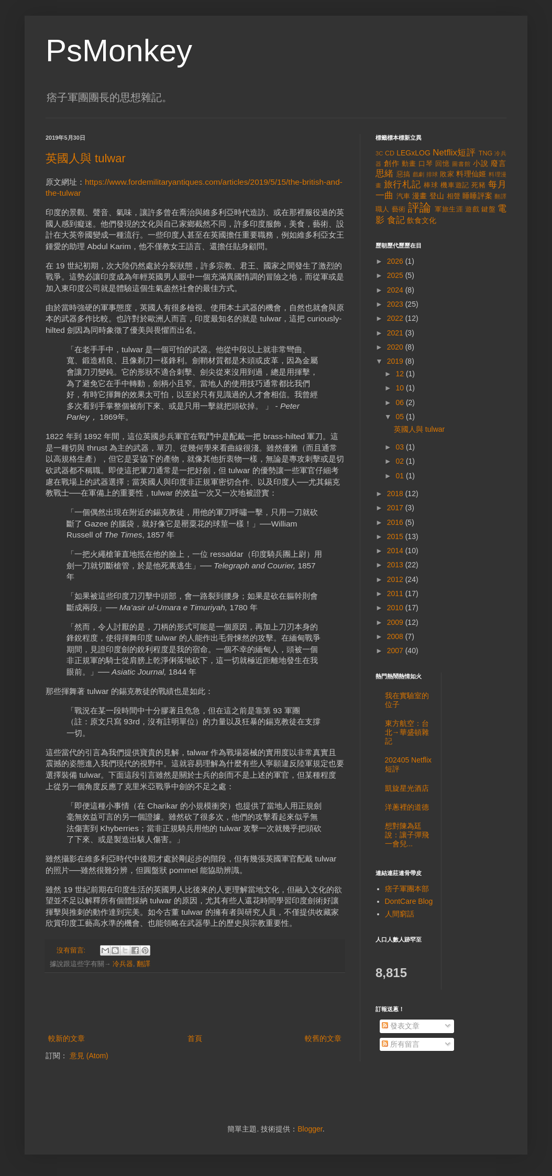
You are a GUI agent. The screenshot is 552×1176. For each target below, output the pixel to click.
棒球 (431, 185)
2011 (396, 593)
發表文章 (400, 1026)
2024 (396, 290)
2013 (396, 565)
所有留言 (400, 1044)
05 (400, 416)
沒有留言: (72, 950)
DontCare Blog (409, 901)
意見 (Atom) (89, 1055)
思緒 (385, 173)
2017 (396, 507)
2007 (396, 650)
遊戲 (472, 209)
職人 (383, 209)
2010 (396, 607)
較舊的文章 (323, 1038)
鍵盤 (488, 209)
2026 (396, 261)
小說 (481, 163)
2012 (396, 579)
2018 (396, 493)
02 (400, 461)
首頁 (194, 1038)
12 (400, 373)
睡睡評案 (477, 196)
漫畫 (419, 196)
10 (400, 388)
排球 (432, 174)
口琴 (425, 163)
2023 (396, 304)
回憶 (442, 163)
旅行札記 (402, 184)
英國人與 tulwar (86, 158)
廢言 (498, 163)
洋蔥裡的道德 (407, 807)
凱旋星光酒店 (407, 788)
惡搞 (403, 174)
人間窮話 (399, 914)
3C (379, 153)
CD (389, 153)
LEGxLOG (413, 153)
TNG (486, 153)
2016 (396, 522)
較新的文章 (66, 1038)
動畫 (409, 163)
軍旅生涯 (449, 209)
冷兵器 (123, 964)
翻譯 (143, 964)
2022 (396, 318)
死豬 (478, 185)
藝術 (399, 209)
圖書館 (461, 164)
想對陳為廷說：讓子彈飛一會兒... (407, 835)
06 (400, 402)
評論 (420, 207)
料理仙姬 (471, 174)
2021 (396, 333)
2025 (396, 275)
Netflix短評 (454, 153)
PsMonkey (119, 50)
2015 (396, 536)
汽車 (403, 196)
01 (400, 476)
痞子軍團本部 (407, 888)
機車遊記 (454, 185)
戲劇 (419, 174)
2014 (396, 550)
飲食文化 (421, 220)
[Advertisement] (194, 1003)
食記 (396, 220)
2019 (396, 361)
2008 (396, 636)
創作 (392, 163)
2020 (396, 347)
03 (400, 447)
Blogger (309, 1129)
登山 (437, 196)
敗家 (447, 174)
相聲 (454, 196)
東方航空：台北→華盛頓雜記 (407, 732)
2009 (396, 622)
